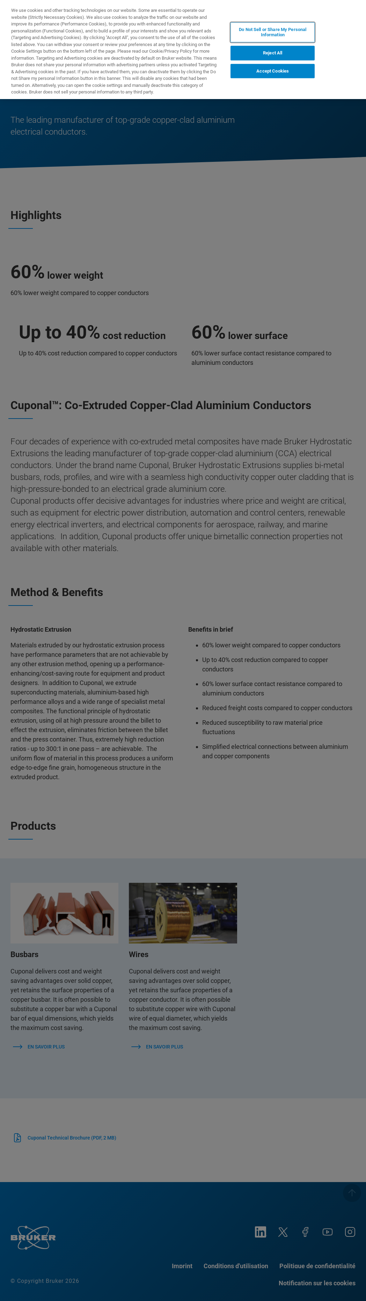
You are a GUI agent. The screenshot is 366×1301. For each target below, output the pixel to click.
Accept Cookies (272, 71)
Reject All (272, 52)
